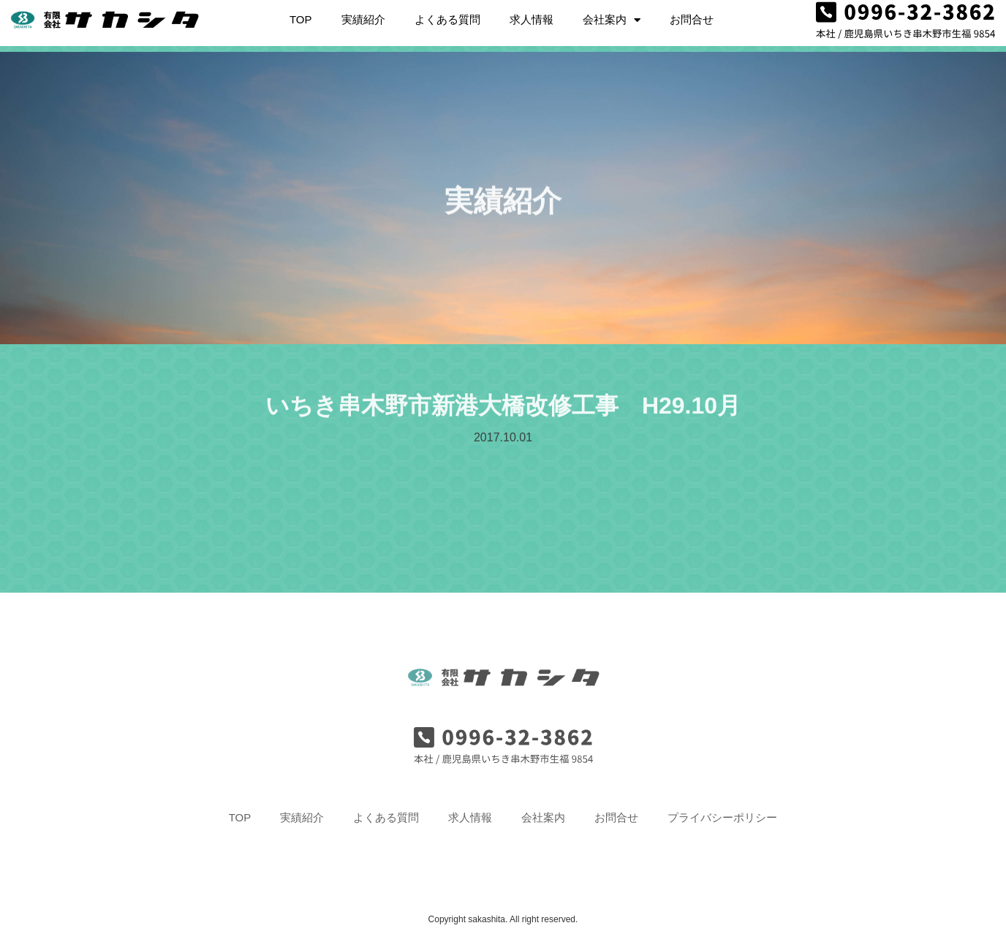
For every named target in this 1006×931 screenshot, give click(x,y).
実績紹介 (363, 14)
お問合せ (692, 14)
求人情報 (531, 14)
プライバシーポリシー (722, 817)
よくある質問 (447, 14)
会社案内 (611, 14)
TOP (301, 14)
